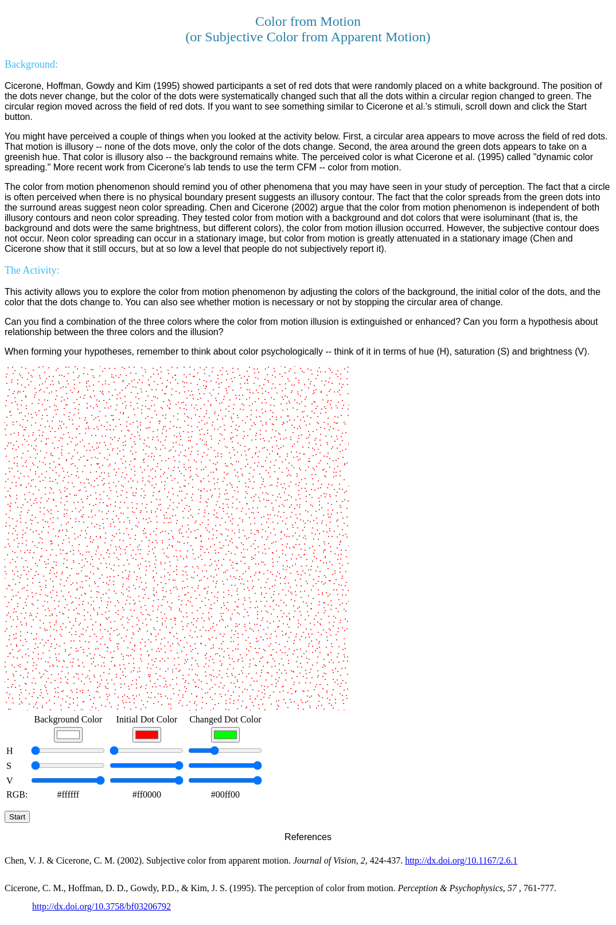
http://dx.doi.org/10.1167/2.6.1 (461, 860)
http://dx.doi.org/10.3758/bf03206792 (101, 906)
